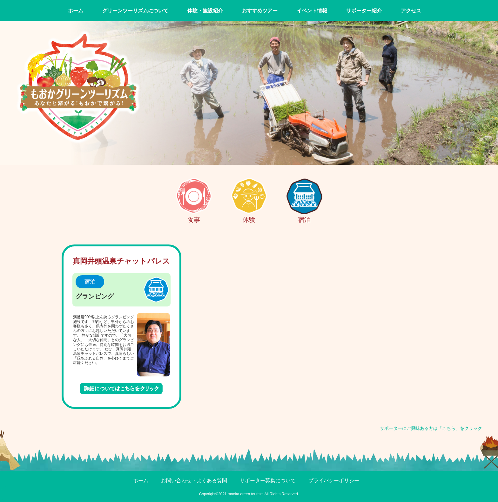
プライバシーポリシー (333, 480)
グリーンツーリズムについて (135, 10)
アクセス (411, 10)
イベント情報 (312, 10)
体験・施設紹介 (205, 10)
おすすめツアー (260, 10)
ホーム (75, 10)
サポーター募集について (268, 480)
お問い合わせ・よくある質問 (194, 480)
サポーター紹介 (364, 10)
